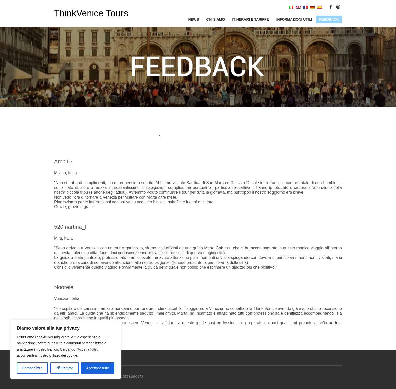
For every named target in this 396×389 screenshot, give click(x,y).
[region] (65, 349)
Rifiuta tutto (64, 368)
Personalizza (32, 368)
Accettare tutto (97, 368)
